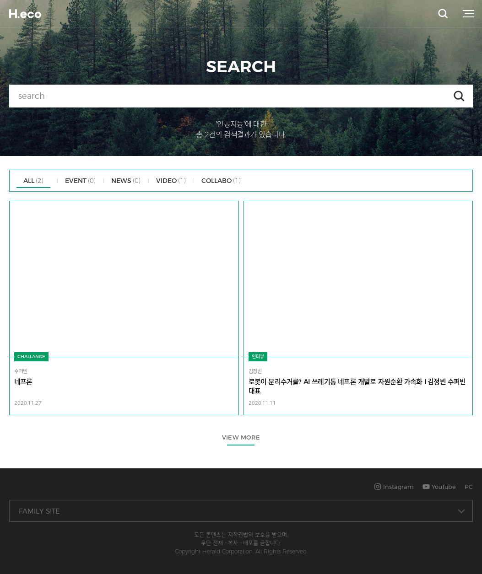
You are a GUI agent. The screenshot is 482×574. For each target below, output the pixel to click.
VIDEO (171, 181)
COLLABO (221, 181)
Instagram (394, 486)
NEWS (126, 181)
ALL (33, 181)
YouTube (439, 486)
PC (469, 486)
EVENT (80, 181)
